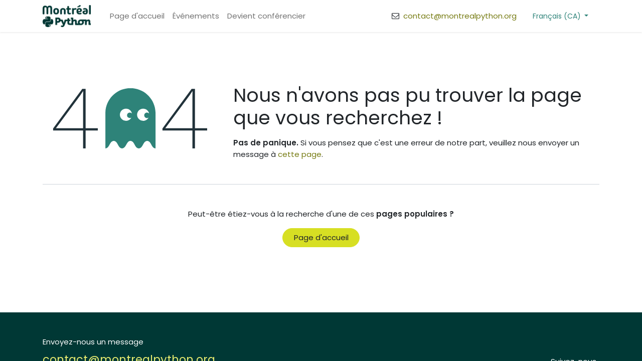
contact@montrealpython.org (459, 16)
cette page (300, 154)
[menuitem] (137, 16)
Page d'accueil (321, 237)
